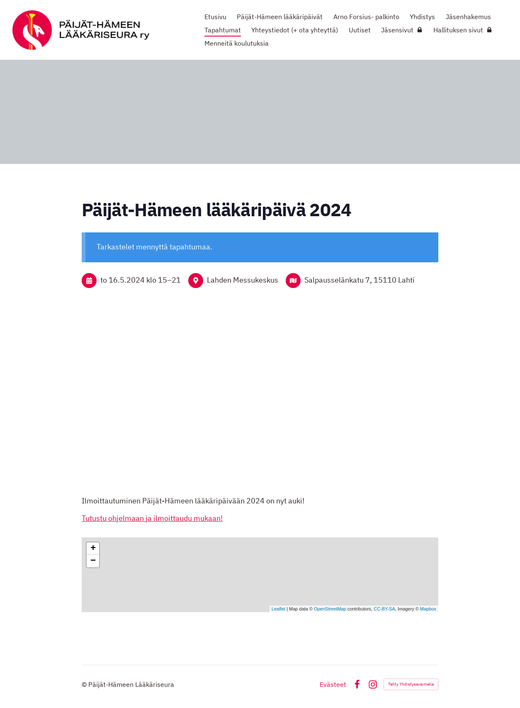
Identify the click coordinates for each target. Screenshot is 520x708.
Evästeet (333, 684)
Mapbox (428, 608)
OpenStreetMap (330, 608)
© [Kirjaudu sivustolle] (85, 684)
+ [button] (93, 548)
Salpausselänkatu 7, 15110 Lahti (359, 280)
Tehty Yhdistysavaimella (411, 684)
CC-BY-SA (384, 608)
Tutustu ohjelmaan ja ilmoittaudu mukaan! (152, 518)
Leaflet (278, 608)
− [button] (93, 561)
